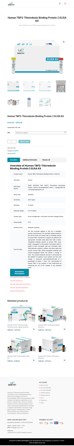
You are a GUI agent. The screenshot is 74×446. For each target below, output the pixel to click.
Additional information (30, 160)
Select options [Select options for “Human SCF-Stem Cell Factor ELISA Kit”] (64, 360)
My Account (44, 385)
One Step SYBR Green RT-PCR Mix (20, 284)
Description (13, 160)
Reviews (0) (46, 160)
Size (8, 132)
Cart (41, 398)
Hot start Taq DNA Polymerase (19, 287)
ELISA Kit (25, 25)
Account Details (45, 388)
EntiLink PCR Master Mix (17, 291)
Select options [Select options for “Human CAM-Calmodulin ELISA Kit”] (34, 360)
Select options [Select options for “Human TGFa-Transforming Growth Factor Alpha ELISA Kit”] (34, 329)
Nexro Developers (23, 441)
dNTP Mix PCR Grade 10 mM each (20, 277)
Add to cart (24, 141)
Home (20, 25)
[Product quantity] (11, 141)
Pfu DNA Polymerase (16, 281)
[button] (63, 42)
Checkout (43, 400)
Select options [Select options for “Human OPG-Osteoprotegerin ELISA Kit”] (64, 329)
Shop (42, 403)
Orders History (45, 393)
